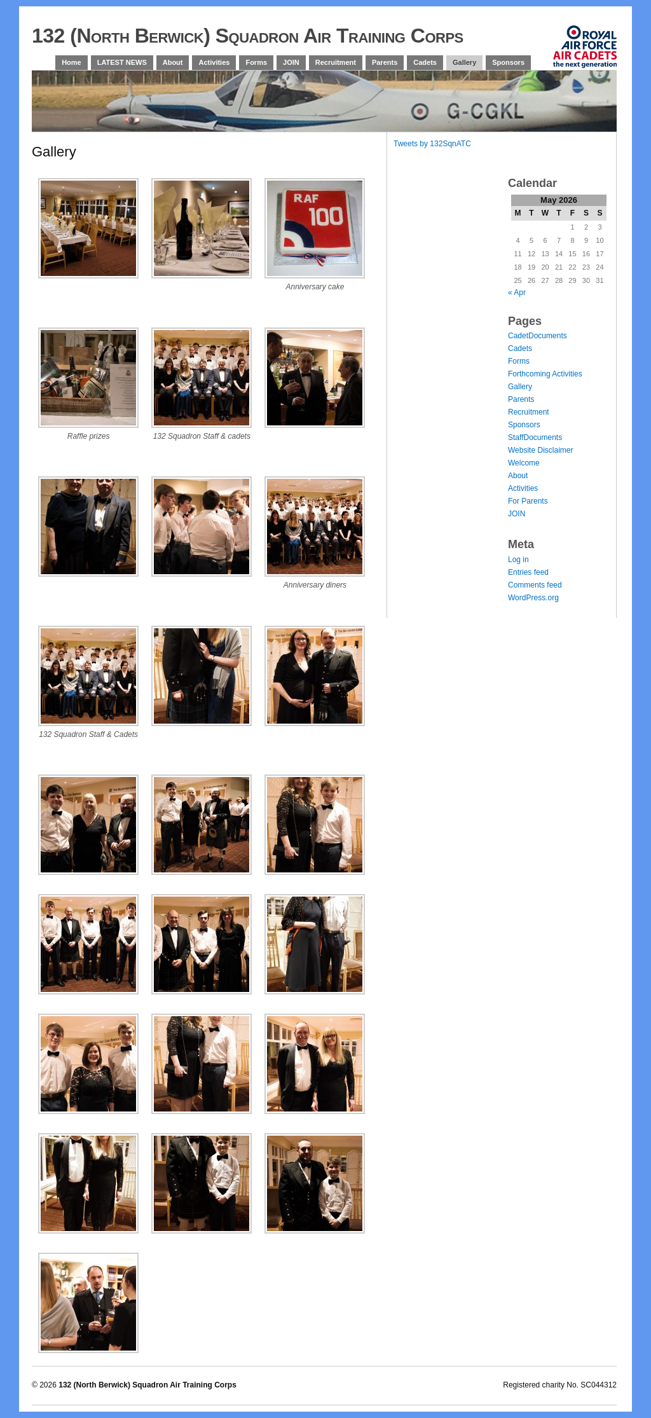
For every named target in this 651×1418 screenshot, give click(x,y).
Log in (518, 559)
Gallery (464, 62)
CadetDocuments (537, 335)
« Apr (517, 292)
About (173, 62)
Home (71, 62)
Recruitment (335, 62)
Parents (384, 62)
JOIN (291, 62)
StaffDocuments (535, 437)
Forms (256, 62)
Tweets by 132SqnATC (432, 143)
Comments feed (535, 585)
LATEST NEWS (122, 62)
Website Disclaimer (540, 450)
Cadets (425, 62)
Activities (214, 62)
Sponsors (508, 62)
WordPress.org (533, 597)
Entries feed (528, 572)
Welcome (524, 462)
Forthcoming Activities (545, 373)
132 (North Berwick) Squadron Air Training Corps (247, 35)
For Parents (528, 501)
